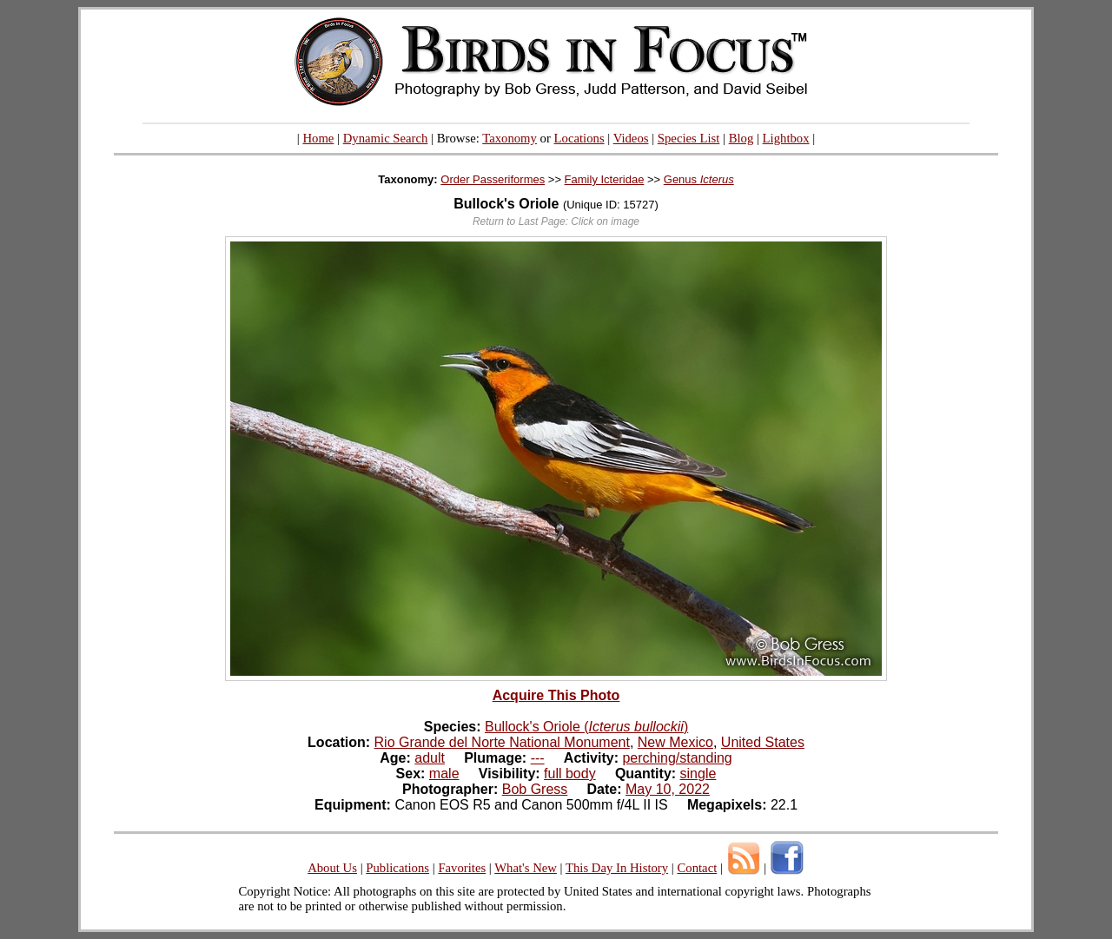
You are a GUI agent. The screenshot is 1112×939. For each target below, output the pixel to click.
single (698, 773)
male (444, 773)
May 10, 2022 (668, 789)
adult (429, 758)
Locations (579, 138)
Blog (741, 138)
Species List (689, 138)
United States (762, 742)
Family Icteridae (605, 179)
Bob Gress (535, 789)
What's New (525, 868)
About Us (332, 868)
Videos (631, 138)
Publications (397, 868)
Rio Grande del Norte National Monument (502, 742)
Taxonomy (509, 138)
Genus (699, 179)
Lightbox (786, 138)
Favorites (462, 868)
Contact (697, 868)
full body (570, 773)
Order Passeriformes (492, 179)
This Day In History (617, 868)
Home (318, 138)
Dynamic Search (385, 138)
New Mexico (675, 742)
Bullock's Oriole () (586, 726)
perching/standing (676, 758)
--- (538, 758)
